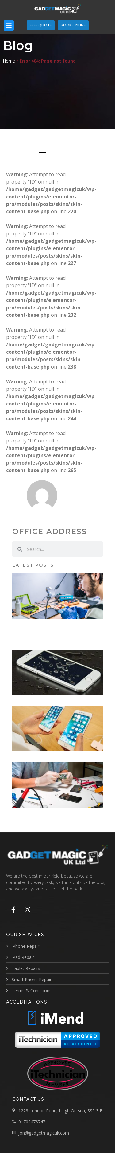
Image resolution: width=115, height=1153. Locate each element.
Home (9, 61)
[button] (9, 25)
